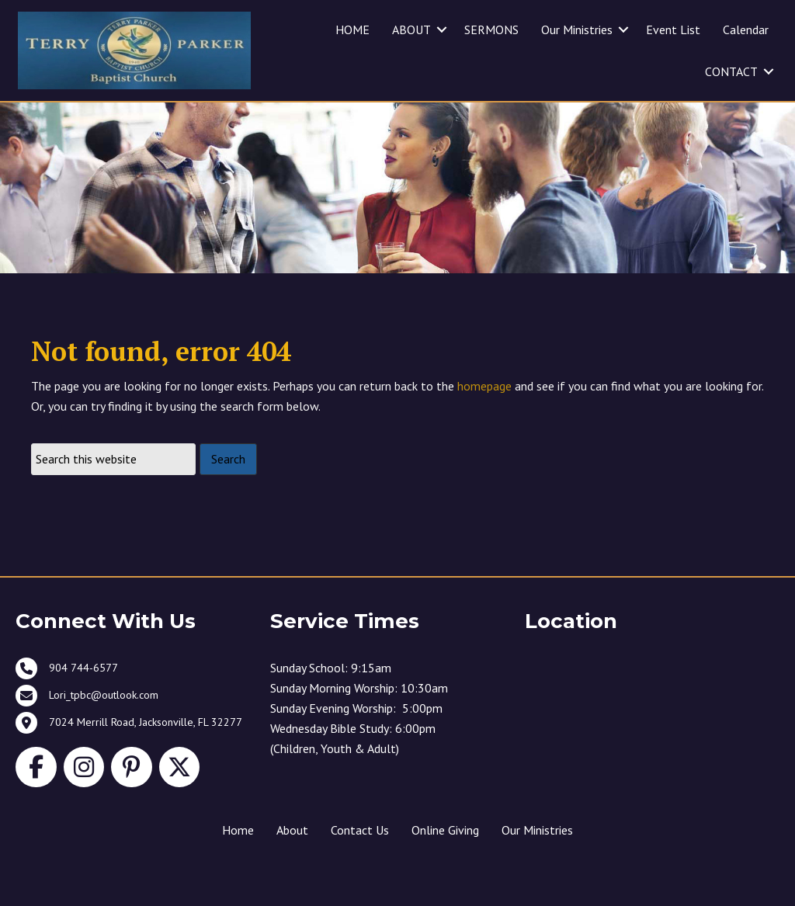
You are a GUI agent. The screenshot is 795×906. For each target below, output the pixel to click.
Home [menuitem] (238, 858)
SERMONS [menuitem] (491, 29)
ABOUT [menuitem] (411, 29)
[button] (442, 29)
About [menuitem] (292, 858)
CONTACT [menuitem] (731, 71)
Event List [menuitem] (673, 29)
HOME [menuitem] (352, 29)
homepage (484, 414)
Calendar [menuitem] (746, 29)
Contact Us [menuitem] (360, 858)
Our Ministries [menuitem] (577, 29)
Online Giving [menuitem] (445, 858)
